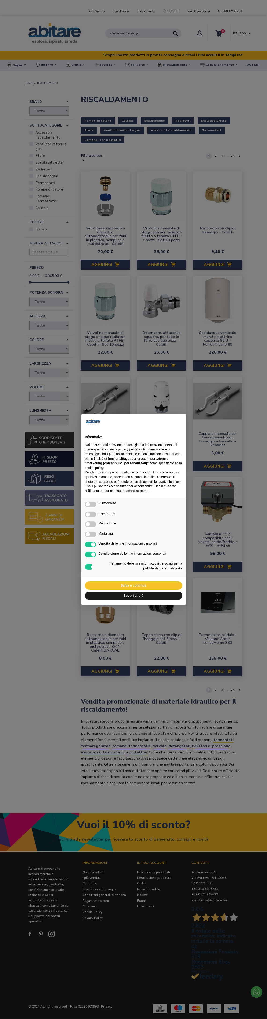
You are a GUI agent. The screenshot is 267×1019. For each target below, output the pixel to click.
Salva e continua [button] (133, 585)
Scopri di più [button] (133, 595)
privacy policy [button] (128, 449)
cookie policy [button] (94, 468)
